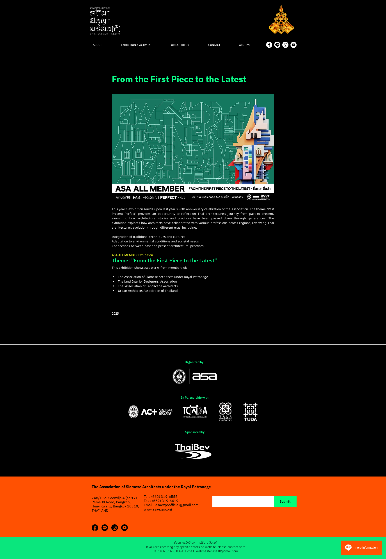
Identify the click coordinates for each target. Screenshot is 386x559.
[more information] (361, 548)
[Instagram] (285, 45)
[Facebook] (269, 45)
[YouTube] (293, 45)
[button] (251, 45)
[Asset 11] (277, 45)
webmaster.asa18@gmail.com (217, 551)
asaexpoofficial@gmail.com (177, 505)
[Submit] (285, 501)
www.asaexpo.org (158, 509)
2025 (115, 313)
